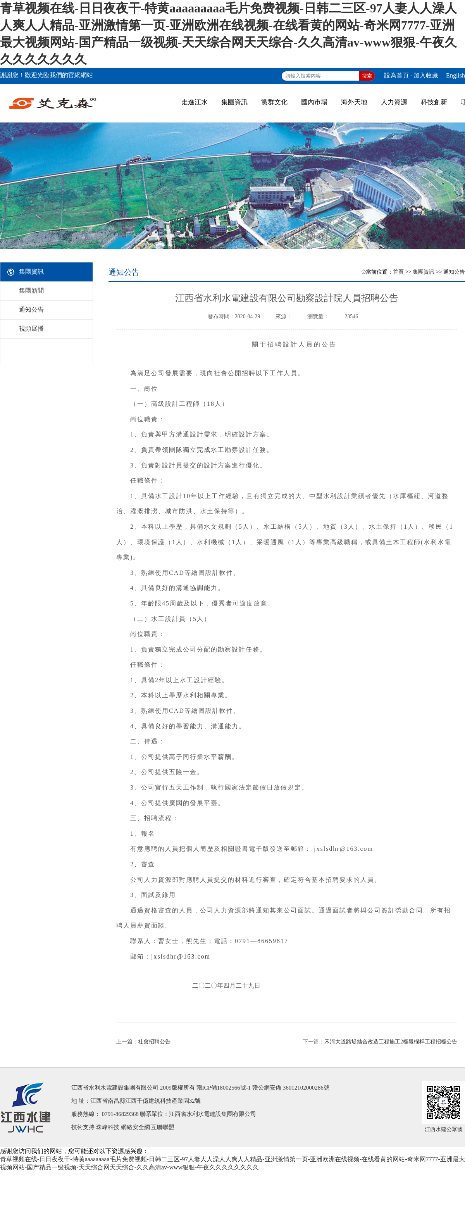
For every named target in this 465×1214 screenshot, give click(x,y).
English (455, 75)
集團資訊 (423, 272)
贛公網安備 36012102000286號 (290, 1088)
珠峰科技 (107, 1127)
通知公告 (454, 272)
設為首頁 (396, 75)
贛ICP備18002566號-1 (223, 1088)
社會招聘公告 (154, 1042)
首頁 (398, 272)
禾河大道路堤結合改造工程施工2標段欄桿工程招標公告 (390, 1042)
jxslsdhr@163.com (180, 956)
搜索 (367, 76)
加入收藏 (425, 75)
